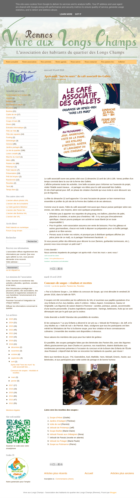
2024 (11, 323)
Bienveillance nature (14, 105)
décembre (15, 347)
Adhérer (121, 62)
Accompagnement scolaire (17, 95)
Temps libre (10, 190)
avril (13, 362)
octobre (14, 354)
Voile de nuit (55, 424)
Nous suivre (75, 62)
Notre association (29, 62)
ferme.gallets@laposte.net (57, 258)
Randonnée (11, 180)
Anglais (9, 98)
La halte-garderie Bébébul (16, 207)
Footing (9, 137)
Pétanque (10, 167)
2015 (11, 392)
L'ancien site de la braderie (17, 204)
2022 (11, 330)
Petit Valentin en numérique (17, 227)
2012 (11, 403)
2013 (11, 400)
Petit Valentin (11, 170)
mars (13, 377)
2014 (11, 396)
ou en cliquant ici (13, 270)
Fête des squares (13, 134)
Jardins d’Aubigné (58, 421)
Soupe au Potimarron (59, 444)
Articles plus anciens (122, 473)
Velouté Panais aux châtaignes (63, 434)
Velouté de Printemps (59, 428)
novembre (15, 351)
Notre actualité (12, 62)
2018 (11, 344)
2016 (11, 389)
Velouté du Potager (58, 441)
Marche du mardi (13, 157)
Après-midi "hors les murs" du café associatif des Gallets (77, 76)
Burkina (9, 111)
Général (9, 144)
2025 (11, 319)
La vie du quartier (59, 79)
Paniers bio (71, 286)
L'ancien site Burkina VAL (16, 213)
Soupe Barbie (56, 431)
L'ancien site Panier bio (15, 210)
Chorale (9, 118)
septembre (15, 358)
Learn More (66, 14)
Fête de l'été (11, 131)
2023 (11, 326)
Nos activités (46, 62)
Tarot (8, 186)
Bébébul (9, 101)
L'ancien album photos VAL (17, 200)
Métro (8, 160)
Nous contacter (91, 62)
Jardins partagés (13, 147)
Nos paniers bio (107, 62)
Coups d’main (11, 121)
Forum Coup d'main (14, 231)
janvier (14, 381)
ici (106, 237)
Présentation (11, 173)
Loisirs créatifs (12, 154)
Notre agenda (60, 62)
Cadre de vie (11, 114)
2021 (11, 333)
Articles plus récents (55, 473)
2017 (11, 385)
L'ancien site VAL (13, 217)
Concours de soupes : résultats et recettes (68, 282)
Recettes (80, 286)
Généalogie (10, 141)
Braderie (9, 108)
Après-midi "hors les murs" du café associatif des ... (23, 366)
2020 (11, 337)
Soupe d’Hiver (56, 417)
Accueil (89, 473)
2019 (11, 341)
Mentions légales (13, 410)
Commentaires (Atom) (65, 479)
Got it (78, 14)
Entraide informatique (15, 128)
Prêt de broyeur (12, 177)
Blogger (113, 492)
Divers (8, 124)
